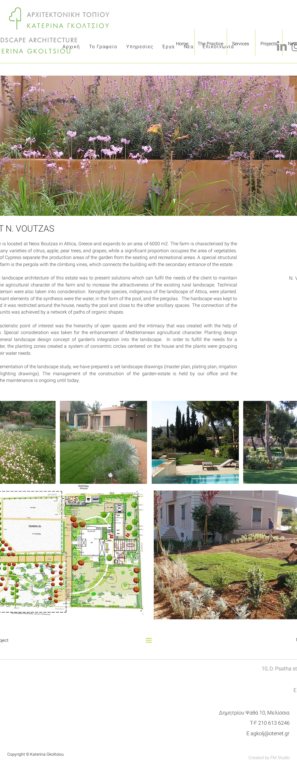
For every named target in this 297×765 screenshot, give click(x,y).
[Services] (240, 44)
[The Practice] (210, 44)
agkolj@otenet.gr (270, 733)
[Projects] (269, 44)
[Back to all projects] (149, 633)
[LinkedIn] (282, 47)
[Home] (182, 44)
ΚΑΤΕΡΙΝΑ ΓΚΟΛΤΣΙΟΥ (68, 26)
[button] (103, 442)
